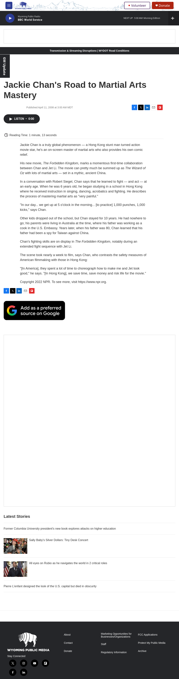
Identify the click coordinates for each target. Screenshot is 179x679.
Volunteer (137, 5)
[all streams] (173, 18)
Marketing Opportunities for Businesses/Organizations (116, 635)
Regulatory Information (114, 652)
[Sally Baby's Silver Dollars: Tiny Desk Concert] (15, 546)
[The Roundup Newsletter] (89, 420)
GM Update (4, 66)
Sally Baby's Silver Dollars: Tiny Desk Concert (58, 540)
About (67, 634)
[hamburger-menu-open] (8, 5)
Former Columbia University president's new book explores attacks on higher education (60, 528)
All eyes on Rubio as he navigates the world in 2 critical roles (68, 563)
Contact (68, 643)
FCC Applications (147, 634)
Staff (103, 644)
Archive (142, 651)
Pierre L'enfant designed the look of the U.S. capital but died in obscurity (50, 586)
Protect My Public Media (151, 643)
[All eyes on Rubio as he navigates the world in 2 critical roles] (15, 569)
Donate (164, 5)
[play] (10, 18)
